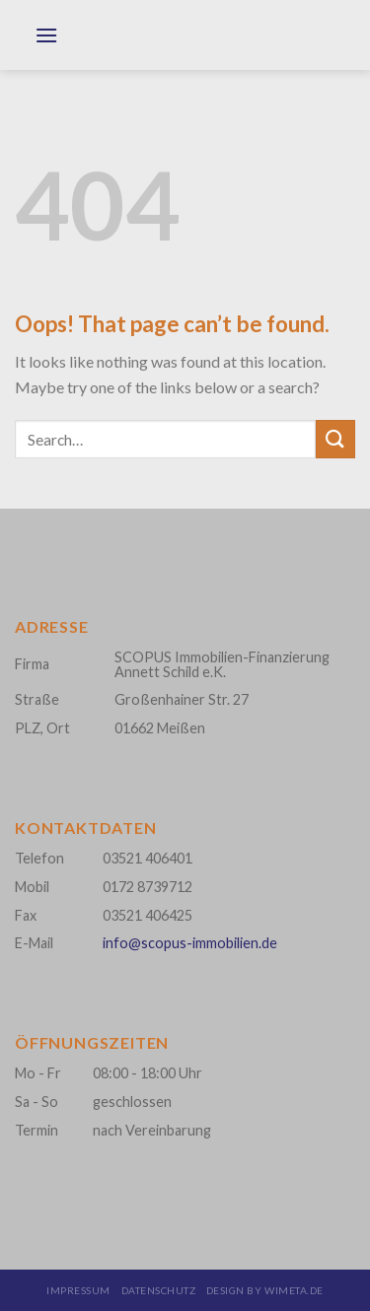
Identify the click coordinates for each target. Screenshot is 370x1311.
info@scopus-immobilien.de (190, 942)
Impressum (78, 1290)
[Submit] (335, 439)
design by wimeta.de (265, 1290)
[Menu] (46, 45)
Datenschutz (158, 1290)
